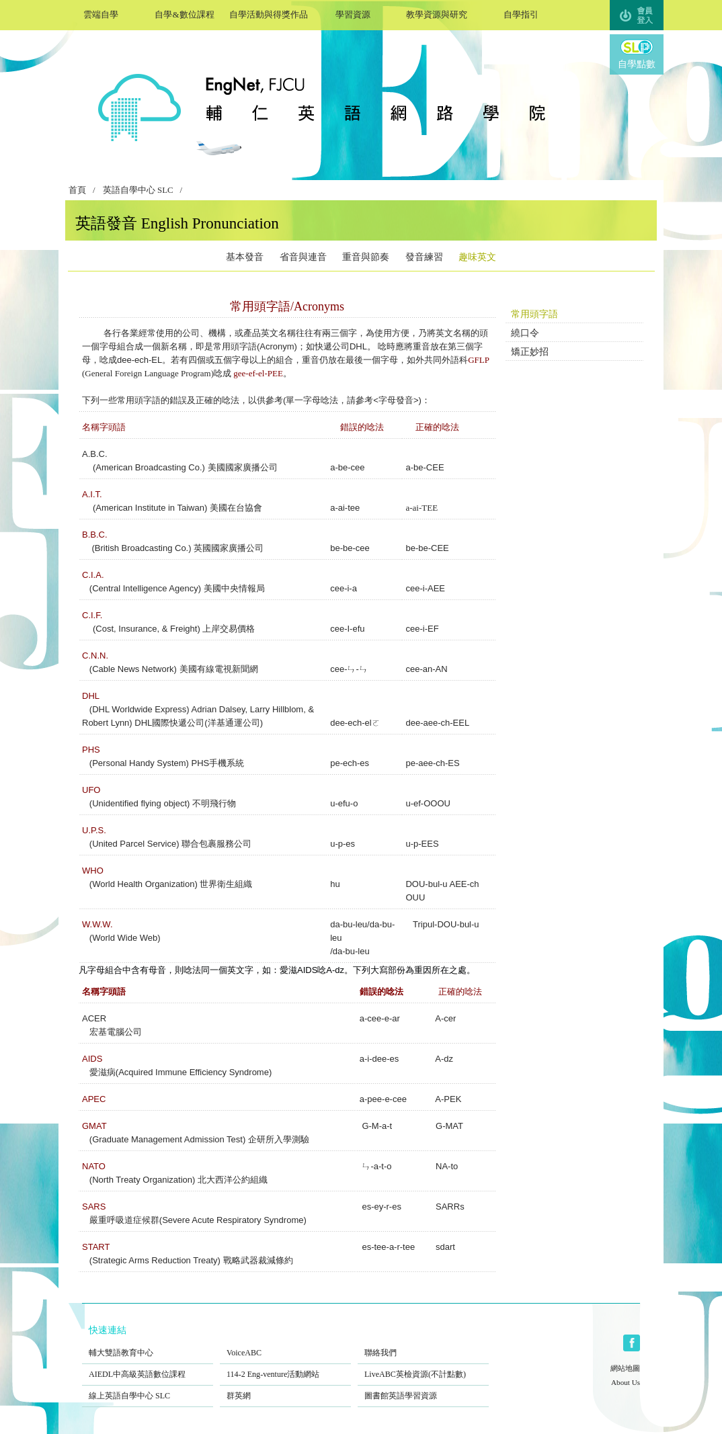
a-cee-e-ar (380, 1018)
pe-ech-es (349, 763)
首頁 (77, 190)
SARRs (450, 1206)
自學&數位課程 (185, 13)
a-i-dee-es (379, 1059)
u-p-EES (421, 844)
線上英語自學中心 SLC (147, 1387)
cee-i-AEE (425, 588)
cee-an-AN (426, 669)
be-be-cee (350, 548)
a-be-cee (347, 467)
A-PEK (447, 1099)
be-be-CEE (426, 548)
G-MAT (448, 1126)
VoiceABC (285, 1344)
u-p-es (342, 844)
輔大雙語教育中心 (147, 1344)
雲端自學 (100, 13)
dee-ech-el (350, 723)
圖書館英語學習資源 (423, 1387)
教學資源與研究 (437, 13)
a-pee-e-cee (383, 1099)
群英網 (285, 1387)
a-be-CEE (424, 467)
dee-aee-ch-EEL (437, 723)
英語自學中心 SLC (138, 190)
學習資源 (353, 13)
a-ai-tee (345, 508)
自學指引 (521, 13)
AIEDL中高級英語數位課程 (147, 1365)
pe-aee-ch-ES (432, 763)
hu (334, 884)
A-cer (445, 1018)
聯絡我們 (423, 1344)
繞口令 (525, 333)
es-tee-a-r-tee (388, 1247)
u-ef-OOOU (427, 803)
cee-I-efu (347, 629)
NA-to (447, 1166)
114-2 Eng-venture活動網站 (285, 1365)
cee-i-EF (421, 629)
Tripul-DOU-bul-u (446, 924)
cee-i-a (343, 588)
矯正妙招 (530, 352)
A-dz (444, 1059)
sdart (444, 1247)
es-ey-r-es (381, 1206)
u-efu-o (344, 803)
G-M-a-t (377, 1126)
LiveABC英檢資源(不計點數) (423, 1365)
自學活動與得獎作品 (269, 13)
